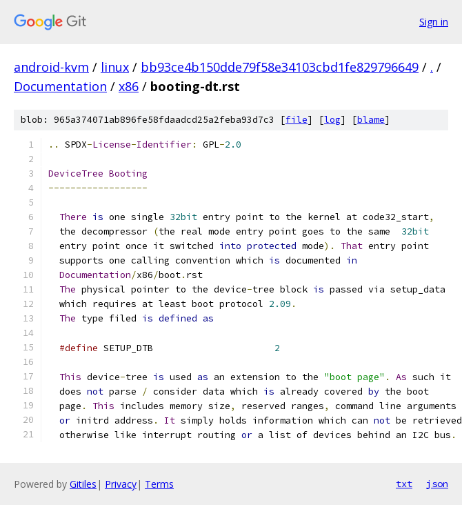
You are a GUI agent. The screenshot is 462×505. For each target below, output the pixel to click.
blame (371, 120)
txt (404, 483)
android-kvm (51, 67)
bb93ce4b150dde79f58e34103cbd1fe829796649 (280, 67)
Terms (159, 484)
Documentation (60, 86)
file (296, 120)
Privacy (121, 484)
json (437, 483)
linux (115, 67)
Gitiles (83, 484)
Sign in (433, 21)
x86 (129, 86)
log (332, 120)
